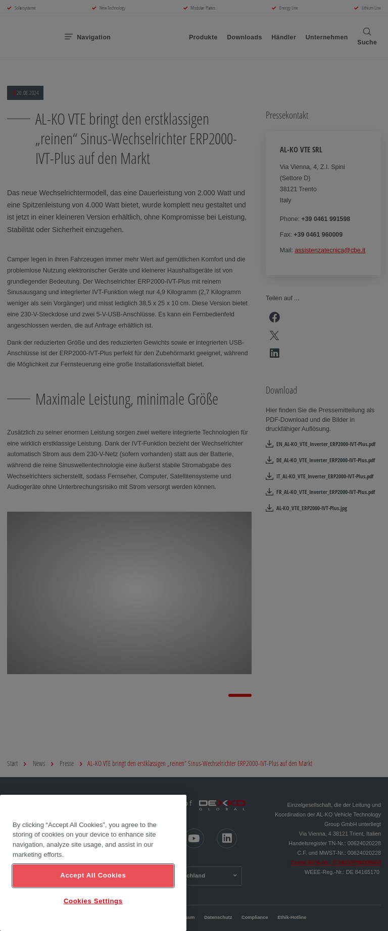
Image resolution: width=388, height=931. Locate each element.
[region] (93, 863)
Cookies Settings (93, 901)
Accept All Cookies (93, 875)
